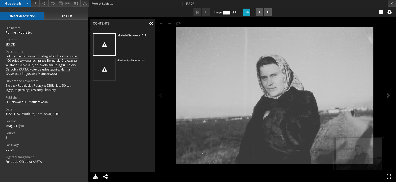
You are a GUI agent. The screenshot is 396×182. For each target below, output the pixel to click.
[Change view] (60, 3)
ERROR (10, 44)
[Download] (35, 3)
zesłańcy (37, 90)
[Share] (44, 3)
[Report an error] (85, 3)
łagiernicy (22, 90)
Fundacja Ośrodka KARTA (24, 162)
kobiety (50, 90)
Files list (66, 16)
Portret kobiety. (19, 32)
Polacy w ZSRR (44, 85)
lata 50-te (62, 85)
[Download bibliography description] (67, 3)
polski (10, 149)
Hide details (17, 3)
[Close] (392, 3)
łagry (9, 90)
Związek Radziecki (18, 85)
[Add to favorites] (52, 3)
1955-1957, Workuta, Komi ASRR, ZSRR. (33, 114)
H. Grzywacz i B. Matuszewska (27, 102)
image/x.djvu (15, 126)
